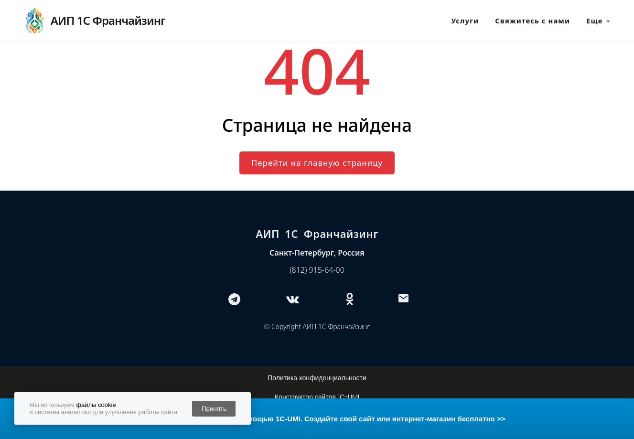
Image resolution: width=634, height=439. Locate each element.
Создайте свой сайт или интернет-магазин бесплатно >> (404, 419)
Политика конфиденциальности (317, 378)
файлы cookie (96, 404)
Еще (598, 21)
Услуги (465, 20)
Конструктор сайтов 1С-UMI (317, 397)
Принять (214, 408)
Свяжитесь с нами (532, 20)
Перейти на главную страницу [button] (317, 162)
